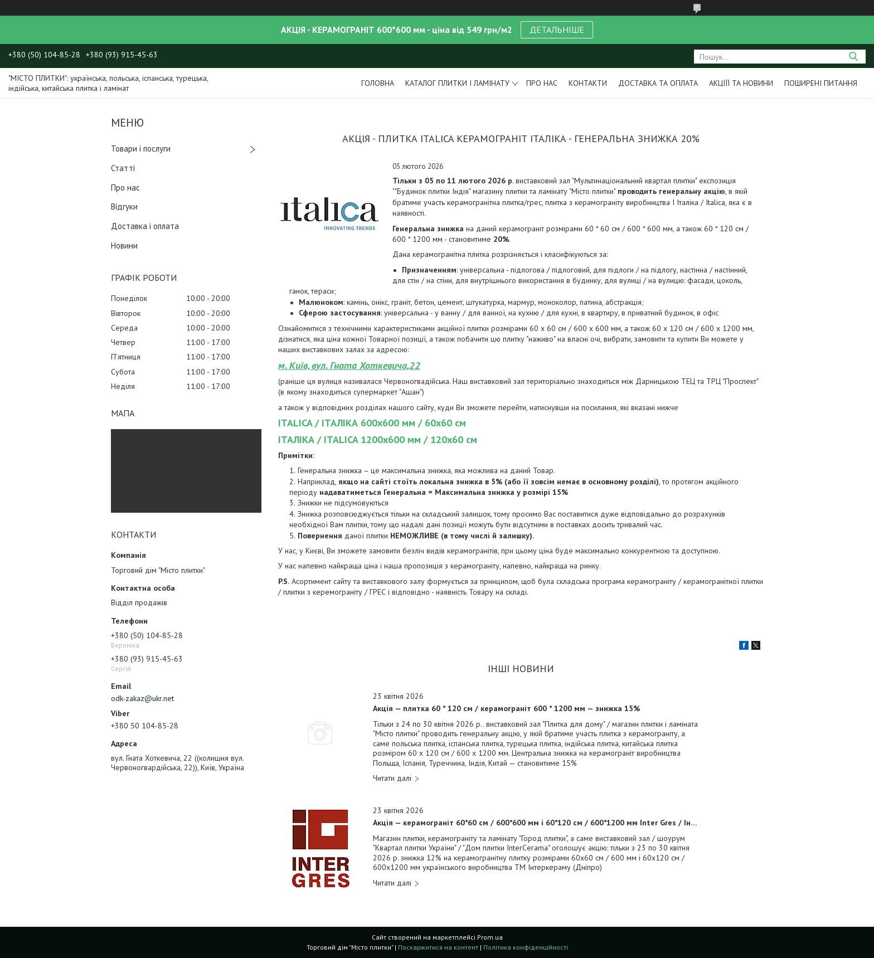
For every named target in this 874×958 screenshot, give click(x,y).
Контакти (588, 83)
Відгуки (124, 206)
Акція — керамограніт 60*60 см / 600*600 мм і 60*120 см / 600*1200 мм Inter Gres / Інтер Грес (537, 823)
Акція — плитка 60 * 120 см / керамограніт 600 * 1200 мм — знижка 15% (506, 708)
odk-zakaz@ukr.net (142, 698)
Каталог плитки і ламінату (457, 83)
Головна (377, 83)
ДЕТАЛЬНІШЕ (557, 29)
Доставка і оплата (145, 226)
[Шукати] (853, 57)
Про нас (541, 83)
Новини (124, 245)
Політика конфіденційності (525, 947)
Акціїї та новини (741, 83)
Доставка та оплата (658, 83)
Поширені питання (820, 83)
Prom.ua (490, 937)
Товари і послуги (141, 148)
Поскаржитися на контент (438, 947)
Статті (123, 168)
